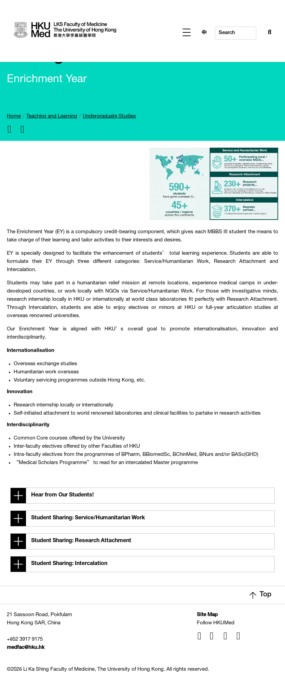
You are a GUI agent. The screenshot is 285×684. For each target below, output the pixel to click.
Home (14, 116)
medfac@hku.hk (25, 647)
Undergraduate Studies (109, 116)
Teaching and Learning (51, 116)
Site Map (207, 615)
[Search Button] (254, 31)
